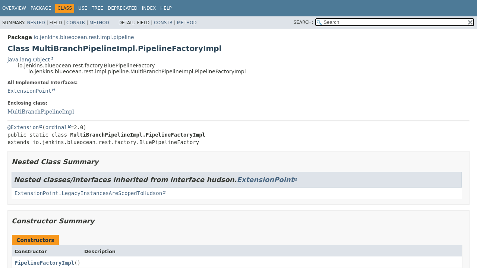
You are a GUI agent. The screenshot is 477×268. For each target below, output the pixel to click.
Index (149, 8)
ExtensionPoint (29, 91)
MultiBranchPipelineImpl (40, 112)
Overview (14, 8)
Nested (36, 22)
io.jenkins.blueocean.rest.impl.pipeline (84, 37)
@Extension (23, 127)
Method (99, 22)
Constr (75, 22)
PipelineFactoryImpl (44, 263)
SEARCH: (303, 22)
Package (41, 8)
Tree (97, 8)
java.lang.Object (28, 60)
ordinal (56, 127)
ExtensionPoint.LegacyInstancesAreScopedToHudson (88, 193)
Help (166, 8)
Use (82, 8)
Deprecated (123, 8)
